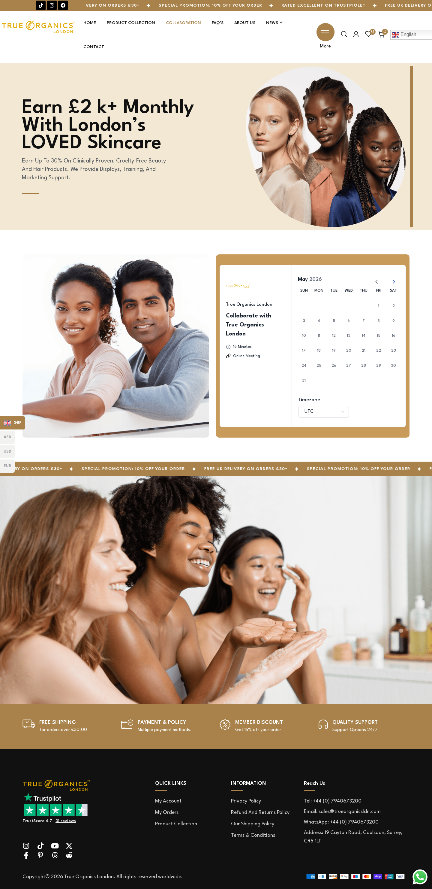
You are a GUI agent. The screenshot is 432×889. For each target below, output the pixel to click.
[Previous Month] (374, 279)
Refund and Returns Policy (260, 812)
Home (89, 23)
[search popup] (344, 34)
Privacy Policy (246, 801)
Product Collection (131, 23)
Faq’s (218, 23)
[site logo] (78, 785)
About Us (244, 23)
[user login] (356, 34)
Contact (93, 47)
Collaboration (183, 23)
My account (168, 801)
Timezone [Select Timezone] (309, 399)
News (274, 22)
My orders (166, 812)
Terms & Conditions (253, 835)
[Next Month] (391, 279)
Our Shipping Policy (252, 824)
